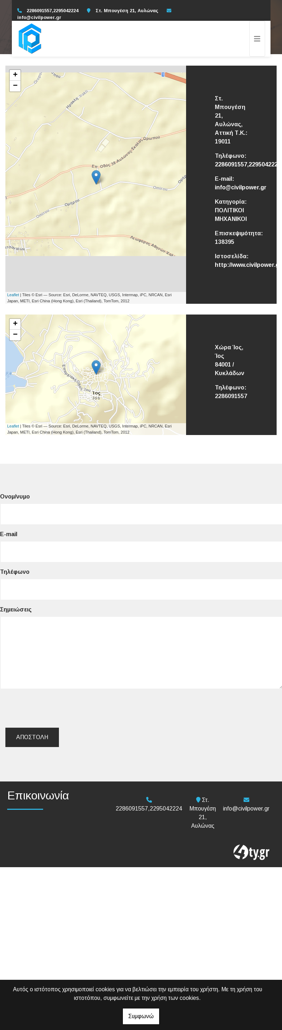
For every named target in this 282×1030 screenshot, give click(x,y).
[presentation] (61, 708)
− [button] (15, 86)
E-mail (8, 534)
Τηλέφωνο (14, 572)
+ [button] (15, 75)
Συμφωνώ (141, 1016)
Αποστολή (32, 737)
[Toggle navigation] (257, 39)
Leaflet (13, 295)
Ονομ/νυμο (15, 496)
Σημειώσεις (16, 609)
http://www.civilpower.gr (248, 265)
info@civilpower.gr (39, 17)
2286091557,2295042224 (248, 164)
